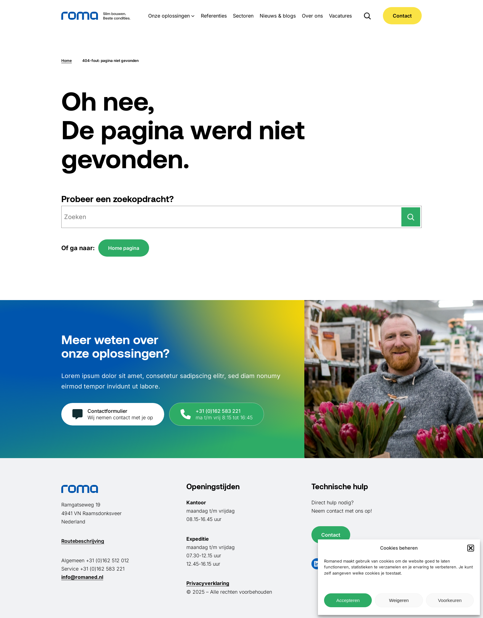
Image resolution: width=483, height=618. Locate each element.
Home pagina (123, 248)
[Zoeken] (410, 216)
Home (66, 60)
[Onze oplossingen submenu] (193, 16)
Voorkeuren (450, 600)
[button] (471, 548)
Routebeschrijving (82, 541)
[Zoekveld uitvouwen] (367, 15)
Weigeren (399, 600)
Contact (402, 16)
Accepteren (348, 600)
